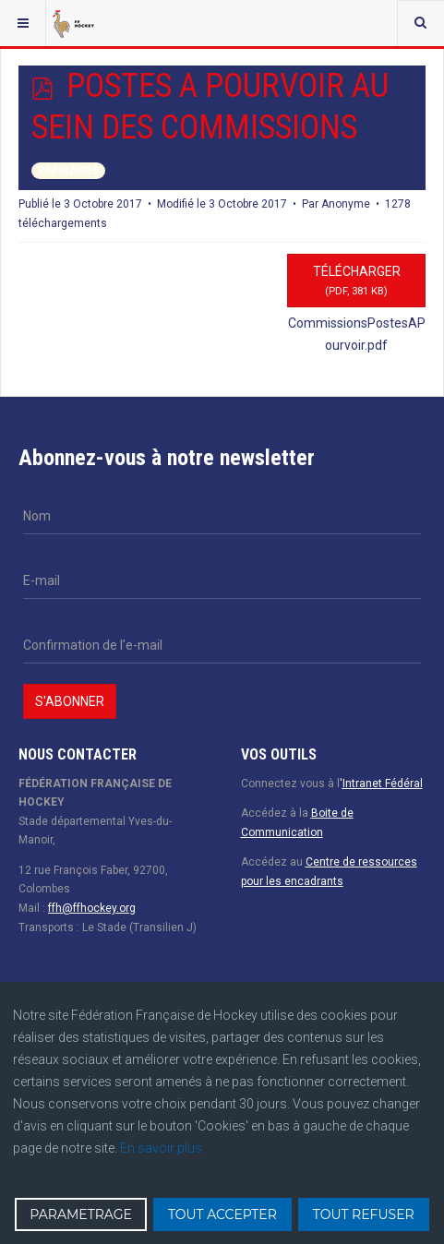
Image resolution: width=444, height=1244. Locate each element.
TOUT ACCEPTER (222, 1214)
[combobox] (420, 23)
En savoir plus (161, 1148)
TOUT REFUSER (363, 1214)
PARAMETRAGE (81, 1214)
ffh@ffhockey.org (92, 908)
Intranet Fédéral (382, 783)
